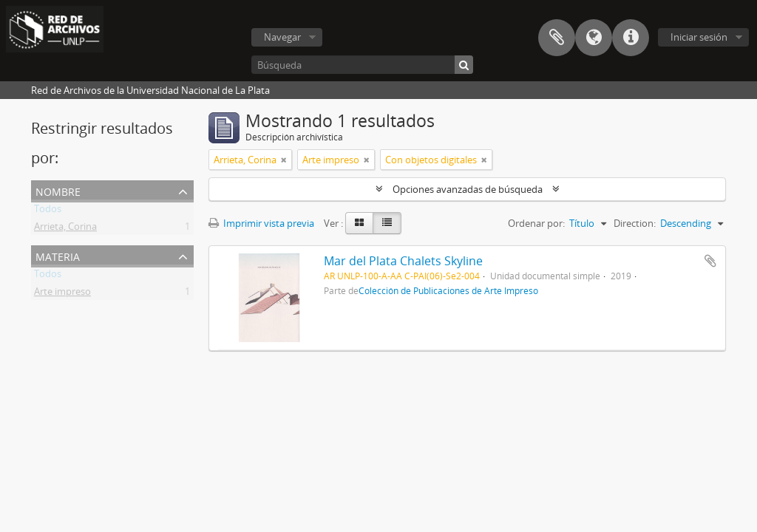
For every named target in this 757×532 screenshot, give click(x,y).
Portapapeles (556, 37)
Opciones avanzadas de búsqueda (467, 189)
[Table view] (387, 223)
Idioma (593, 37)
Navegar (282, 37)
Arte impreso (62, 294)
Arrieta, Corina (65, 229)
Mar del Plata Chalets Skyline (403, 261)
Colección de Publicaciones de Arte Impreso (448, 290)
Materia (57, 255)
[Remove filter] (284, 159)
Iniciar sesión (699, 37)
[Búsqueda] (362, 64)
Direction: (635, 223)
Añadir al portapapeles (710, 260)
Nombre (58, 190)
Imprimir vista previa (261, 223)
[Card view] (359, 223)
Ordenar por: (536, 223)
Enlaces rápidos (630, 37)
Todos (47, 211)
